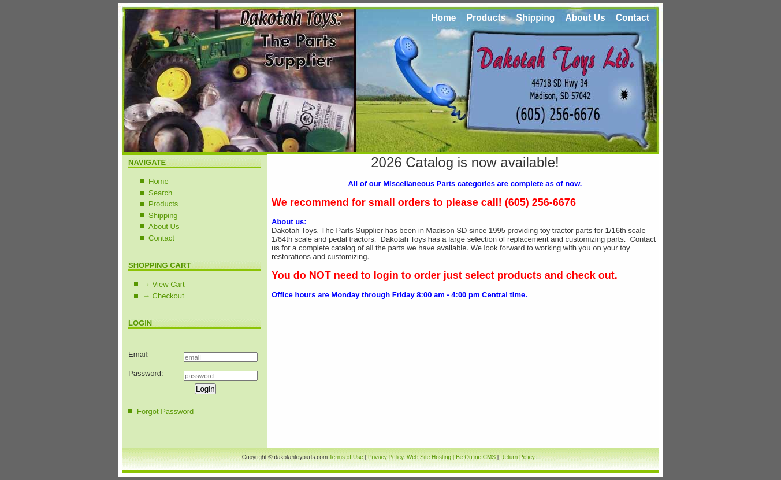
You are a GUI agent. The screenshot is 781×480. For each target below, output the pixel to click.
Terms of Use (346, 457)
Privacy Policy (386, 457)
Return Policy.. (518, 457)
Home (443, 18)
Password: (145, 373)
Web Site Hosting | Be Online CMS (451, 457)
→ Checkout (163, 295)
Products (486, 18)
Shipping (535, 18)
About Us (585, 18)
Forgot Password (165, 411)
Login (205, 389)
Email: (138, 354)
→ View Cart (164, 284)
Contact (632, 18)
